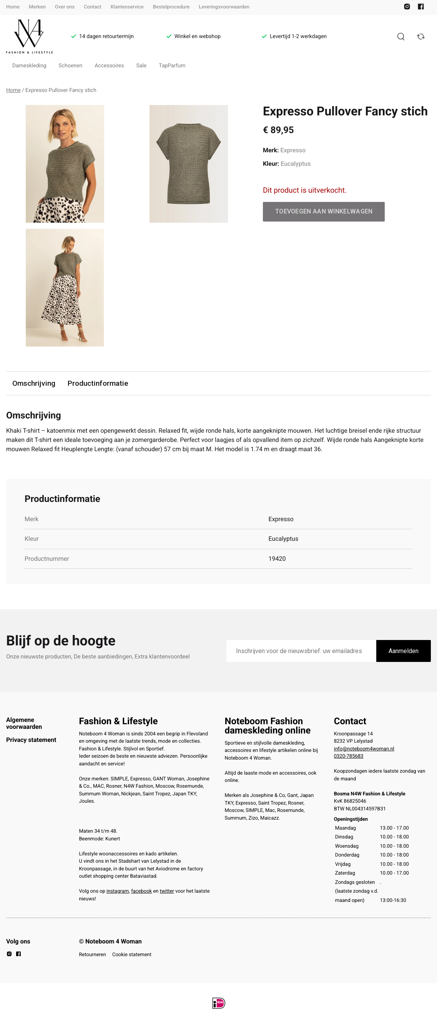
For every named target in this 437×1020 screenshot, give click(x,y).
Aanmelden (404, 651)
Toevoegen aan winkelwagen (324, 211)
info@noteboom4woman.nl (364, 749)
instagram (117, 891)
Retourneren (92, 955)
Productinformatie (98, 383)
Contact (92, 7)
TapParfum (172, 66)
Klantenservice (127, 7)
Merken (37, 7)
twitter (167, 891)
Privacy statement (31, 739)
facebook (141, 891)
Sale (141, 66)
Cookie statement (131, 955)
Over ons (65, 7)
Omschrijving (33, 383)
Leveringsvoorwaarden (224, 7)
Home (13, 7)
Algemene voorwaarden (24, 723)
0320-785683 (349, 756)
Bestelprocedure (171, 7)
